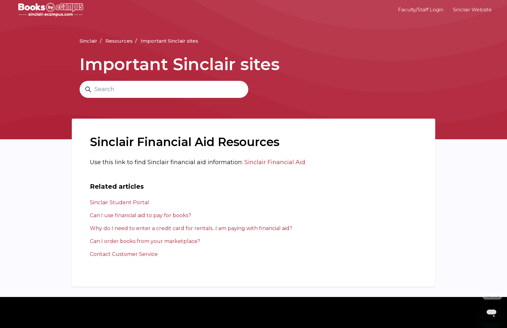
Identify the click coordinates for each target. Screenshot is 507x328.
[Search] (164, 89)
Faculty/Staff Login (420, 9)
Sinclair (88, 41)
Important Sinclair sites (169, 41)
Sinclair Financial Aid (274, 162)
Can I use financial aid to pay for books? (140, 215)
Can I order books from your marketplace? (145, 241)
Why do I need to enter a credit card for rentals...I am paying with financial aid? (191, 228)
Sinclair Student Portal (119, 202)
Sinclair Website (472, 9)
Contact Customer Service (124, 254)
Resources (119, 41)
